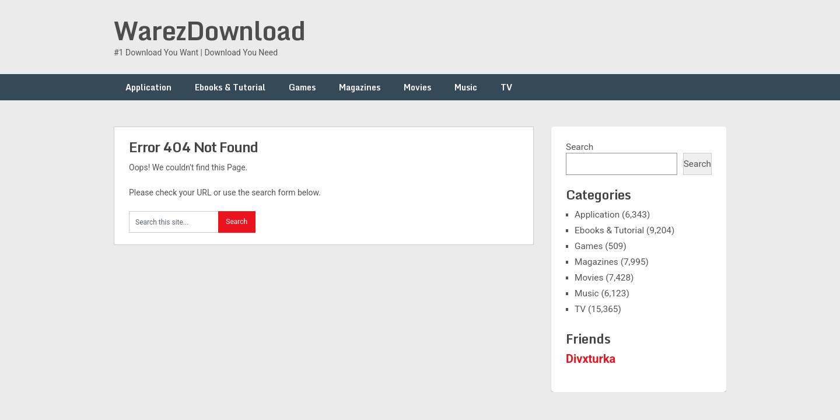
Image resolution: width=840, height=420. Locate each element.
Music (465, 87)
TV (506, 87)
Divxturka (590, 359)
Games (302, 87)
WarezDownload (209, 30)
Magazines (359, 87)
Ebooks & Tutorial (230, 87)
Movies (417, 87)
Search (579, 147)
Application (148, 87)
